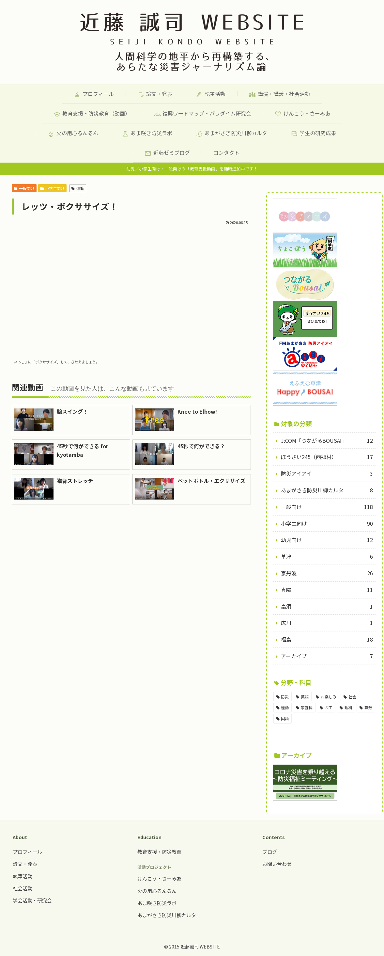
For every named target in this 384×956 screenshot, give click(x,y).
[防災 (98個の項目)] (282, 697)
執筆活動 (22, 876)
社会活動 (22, 888)
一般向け (24, 188)
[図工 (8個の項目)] (326, 707)
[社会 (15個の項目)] (350, 697)
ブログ (269, 851)
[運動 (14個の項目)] (282, 707)
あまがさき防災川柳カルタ (166, 914)
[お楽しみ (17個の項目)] (326, 697)
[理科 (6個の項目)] (346, 707)
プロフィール (27, 851)
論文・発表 (25, 863)
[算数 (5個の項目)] (366, 707)
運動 (77, 188)
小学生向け (52, 188)
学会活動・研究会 (32, 900)
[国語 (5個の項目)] (282, 719)
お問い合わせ (277, 863)
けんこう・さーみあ (159, 878)
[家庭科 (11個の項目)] (304, 707)
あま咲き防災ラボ (157, 902)
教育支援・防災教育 (159, 851)
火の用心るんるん (157, 890)
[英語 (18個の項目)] (302, 697)
